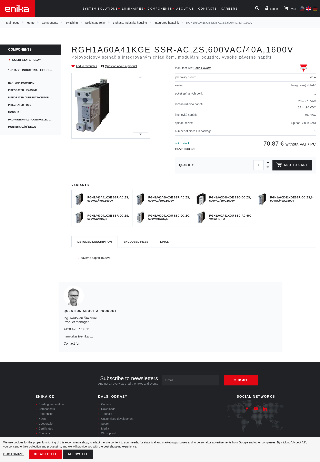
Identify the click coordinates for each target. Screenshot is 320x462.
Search (105, 423)
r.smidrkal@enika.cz (78, 336)
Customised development (117, 418)
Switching (72, 22)
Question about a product (121, 66)
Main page (12, 22)
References (46, 413)
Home (30, 22)
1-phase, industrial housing (130, 22)
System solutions (100, 8)
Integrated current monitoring (30, 97)
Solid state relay (95, 22)
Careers (229, 8)
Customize (13, 454)
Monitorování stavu (22, 127)
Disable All (45, 454)
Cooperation (46, 423)
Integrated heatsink (166, 22)
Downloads (108, 409)
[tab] (94, 241)
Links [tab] (164, 241)
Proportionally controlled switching (34, 119)
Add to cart (292, 166)
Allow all (78, 454)
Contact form (72, 343)
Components (160, 8)
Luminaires (133, 8)
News (42, 418)
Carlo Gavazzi (202, 68)
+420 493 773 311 (76, 329)
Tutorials (106, 413)
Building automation (51, 404)
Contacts (207, 8)
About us (185, 8)
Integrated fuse (19, 105)
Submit (241, 380)
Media (105, 428)
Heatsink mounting (21, 82)
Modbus (13, 112)
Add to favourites (86, 66)
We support (108, 433)
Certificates (46, 428)
